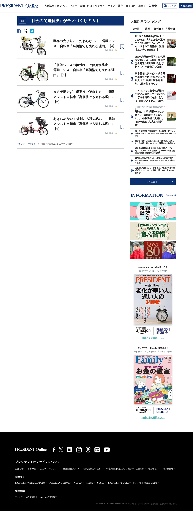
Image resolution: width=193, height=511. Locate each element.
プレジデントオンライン (27, 144)
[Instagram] (79, 449)
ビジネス (62, 6)
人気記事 (49, 6)
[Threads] (88, 449)
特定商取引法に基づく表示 (119, 468)
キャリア (100, 6)
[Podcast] (97, 449)
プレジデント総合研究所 (25, 497)
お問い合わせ (166, 468)
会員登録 (185, 6)
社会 (120, 6)
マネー (73, 6)
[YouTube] (107, 450)
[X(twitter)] (61, 449)
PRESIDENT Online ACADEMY (30, 483)
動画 (140, 6)
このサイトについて (49, 468)
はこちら (153, 338)
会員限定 (130, 6)
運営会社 (152, 468)
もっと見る (152, 181)
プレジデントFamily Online (145, 483)
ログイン (170, 5)
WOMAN (77, 483)
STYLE (100, 483)
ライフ (111, 6)
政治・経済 (86, 6)
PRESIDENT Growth (59, 483)
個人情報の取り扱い (93, 468)
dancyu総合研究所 (47, 497)
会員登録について (71, 468)
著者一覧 (31, 468)
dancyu (89, 483)
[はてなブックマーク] (69, 449)
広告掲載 (140, 468)
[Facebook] (54, 449)
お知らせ (19, 468)
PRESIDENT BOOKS (118, 483)
